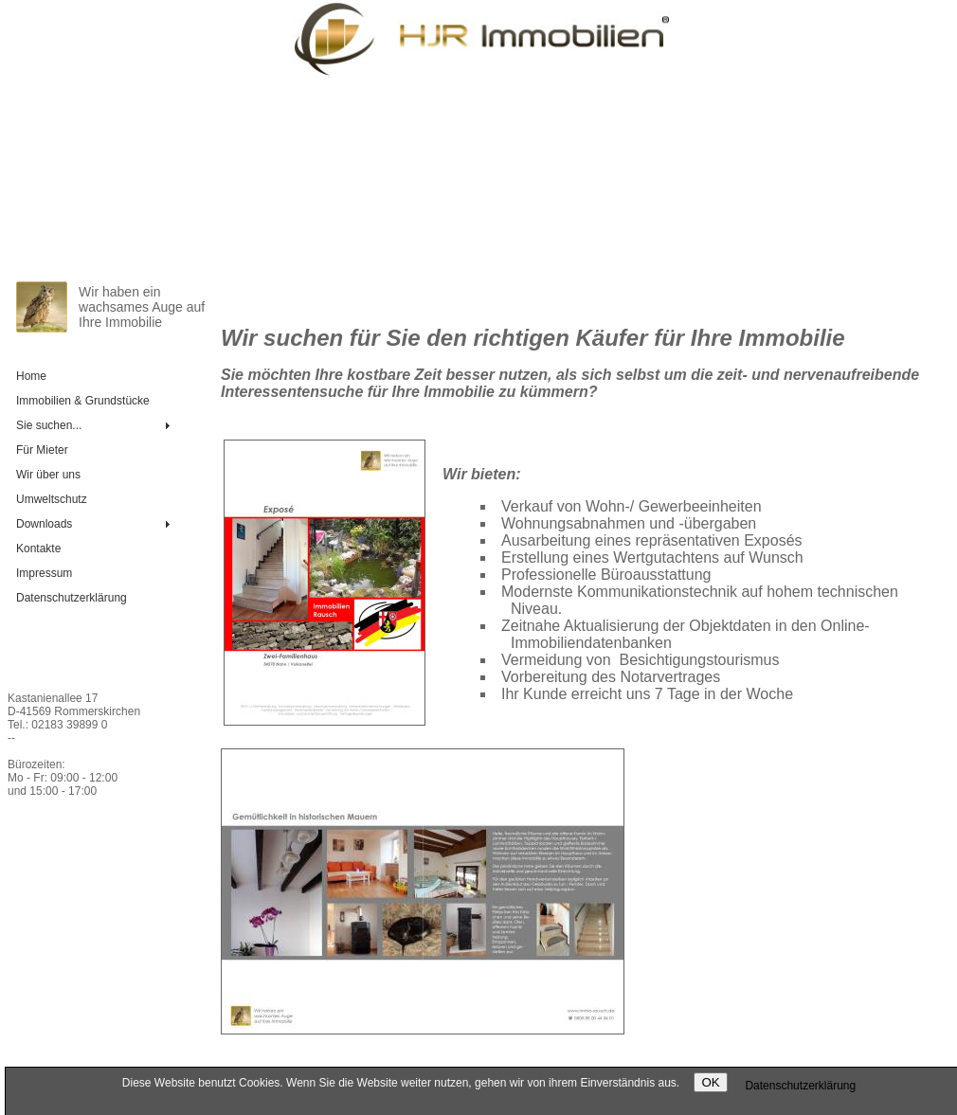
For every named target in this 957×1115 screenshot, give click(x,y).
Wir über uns (48, 474)
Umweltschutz (51, 499)
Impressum (44, 573)
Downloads (44, 524)
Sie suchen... (48, 425)
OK (710, 1082)
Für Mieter (42, 450)
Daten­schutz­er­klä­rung (71, 597)
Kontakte (38, 548)
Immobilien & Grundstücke (83, 400)
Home (31, 376)
